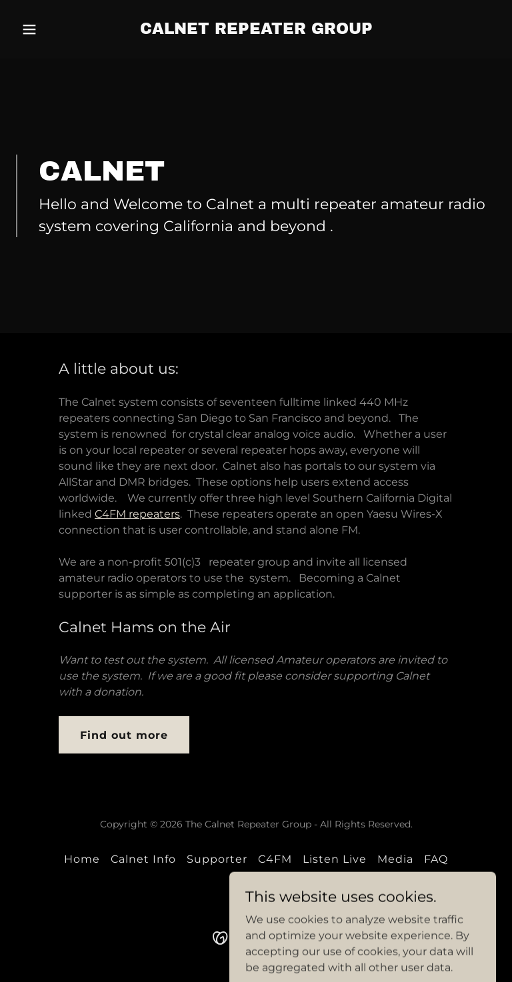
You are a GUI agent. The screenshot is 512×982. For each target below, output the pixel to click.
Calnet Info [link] (143, 859)
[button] (52, 29)
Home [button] (82, 859)
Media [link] (395, 859)
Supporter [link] (217, 859)
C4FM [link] (275, 859)
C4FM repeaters (137, 514)
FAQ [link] (436, 859)
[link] (256, 30)
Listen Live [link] (335, 859)
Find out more (124, 735)
